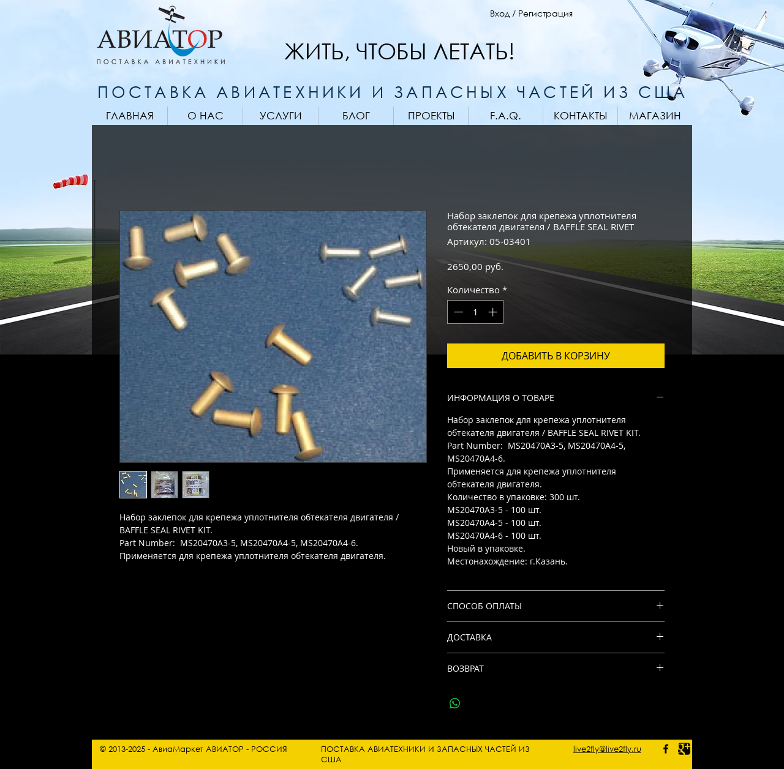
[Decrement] (457, 312)
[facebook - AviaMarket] (666, 749)
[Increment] (494, 312)
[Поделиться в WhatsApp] (455, 703)
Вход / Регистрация (531, 13)
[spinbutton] (476, 312)
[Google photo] (684, 749)
